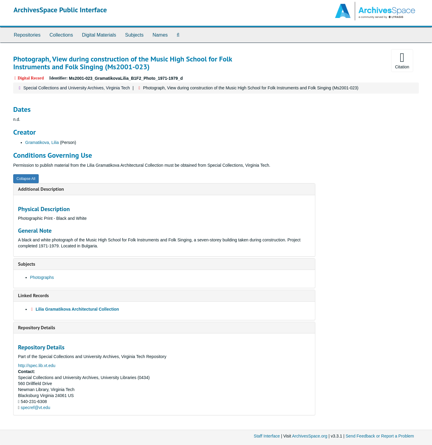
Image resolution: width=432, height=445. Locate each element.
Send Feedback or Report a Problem (380, 436)
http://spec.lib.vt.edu (37, 365)
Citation (402, 60)
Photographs (42, 277)
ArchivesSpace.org (309, 436)
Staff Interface (267, 436)
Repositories (27, 34)
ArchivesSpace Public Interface (60, 9)
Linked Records (33, 295)
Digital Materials (99, 34)
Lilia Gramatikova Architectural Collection (77, 309)
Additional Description (41, 189)
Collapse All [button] (25, 179)
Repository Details (36, 327)
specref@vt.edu (35, 407)
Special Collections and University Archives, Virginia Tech (76, 87)
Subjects (134, 34)
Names (160, 34)
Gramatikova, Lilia (42, 142)
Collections (61, 34)
